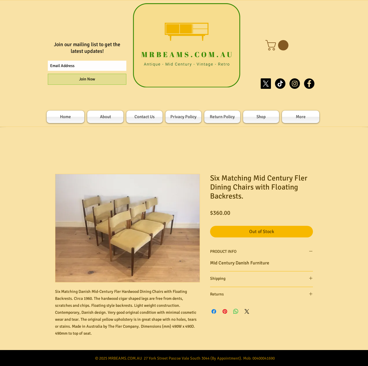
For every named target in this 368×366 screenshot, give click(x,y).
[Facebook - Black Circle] (309, 83)
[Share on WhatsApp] (235, 311)
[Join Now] (87, 79)
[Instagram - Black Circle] (294, 83)
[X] (265, 83)
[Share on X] (246, 311)
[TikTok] (280, 83)
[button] (278, 45)
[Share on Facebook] (213, 311)
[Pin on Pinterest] (224, 311)
